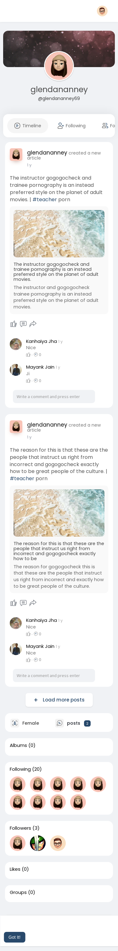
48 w (32, 165)
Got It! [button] (14, 937)
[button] (104, 11)
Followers (20, 828)
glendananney (59, 89)
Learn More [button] (69, 928)
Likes (15, 869)
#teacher (44, 199)
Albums (18, 745)
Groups (18, 892)
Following (20, 769)
